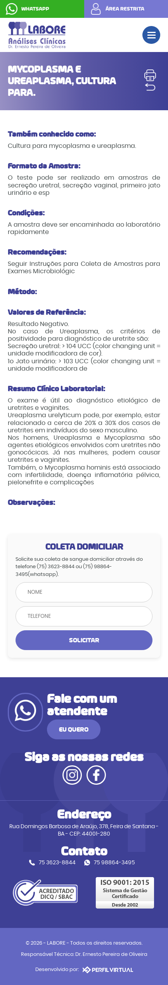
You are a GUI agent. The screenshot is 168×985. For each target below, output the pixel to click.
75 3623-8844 (57, 862)
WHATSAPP (35, 9)
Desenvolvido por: (84, 969)
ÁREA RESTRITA (125, 9)
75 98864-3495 (114, 862)
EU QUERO (73, 729)
